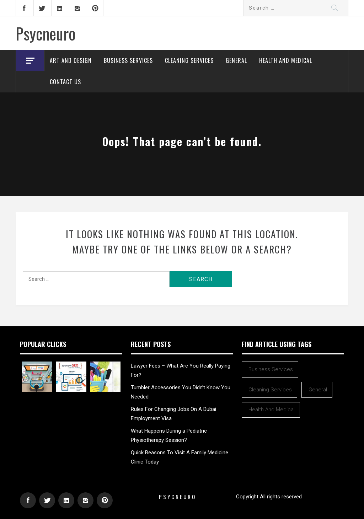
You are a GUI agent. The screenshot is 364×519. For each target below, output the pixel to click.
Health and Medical (285, 60)
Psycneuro (46, 33)
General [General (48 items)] (318, 389)
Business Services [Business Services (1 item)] (270, 369)
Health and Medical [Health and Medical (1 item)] (271, 409)
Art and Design (71, 60)
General (236, 60)
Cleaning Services (189, 60)
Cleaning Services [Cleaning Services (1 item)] (270, 389)
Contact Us (65, 81)
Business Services (128, 60)
